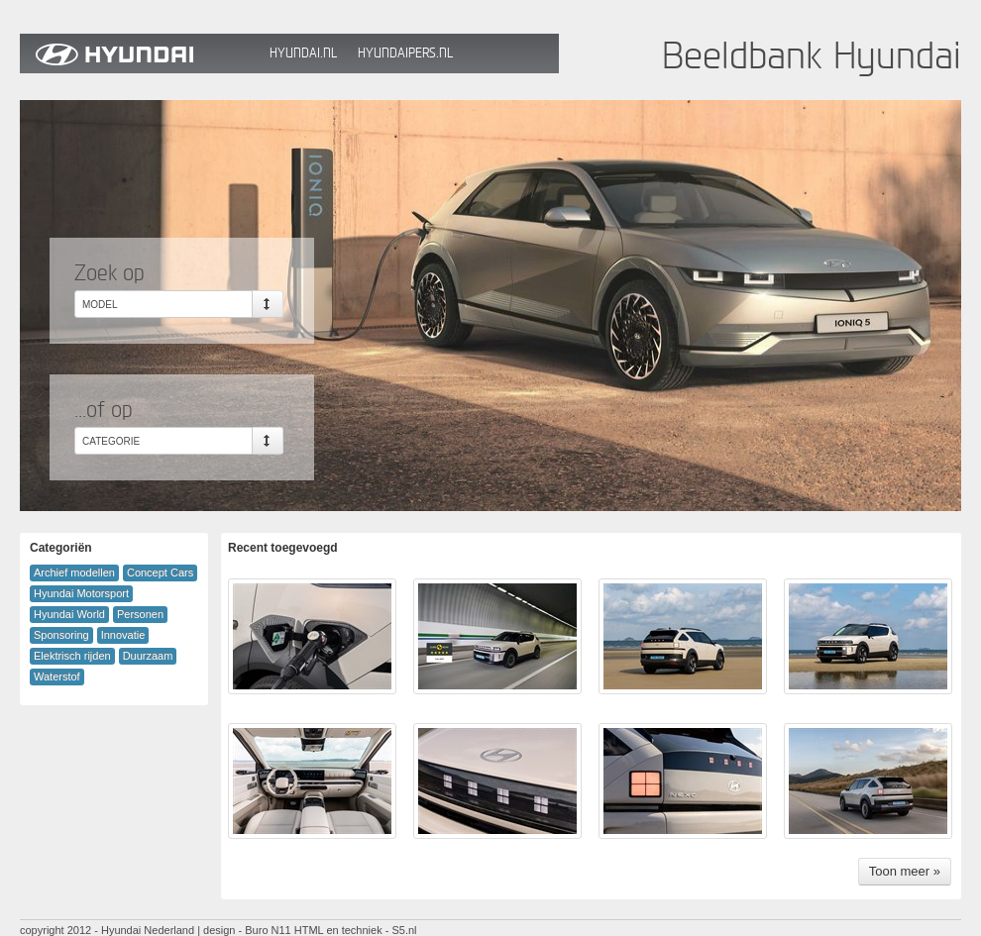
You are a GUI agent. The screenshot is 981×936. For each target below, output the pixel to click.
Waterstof (57, 676)
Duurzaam (148, 656)
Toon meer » (904, 871)
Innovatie (123, 635)
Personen (140, 614)
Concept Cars (160, 572)
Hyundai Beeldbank (140, 53)
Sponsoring (61, 635)
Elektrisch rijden (72, 656)
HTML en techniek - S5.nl (355, 930)
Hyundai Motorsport (81, 593)
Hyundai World (69, 614)
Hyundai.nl (303, 53)
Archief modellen (74, 572)
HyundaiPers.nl (405, 53)
